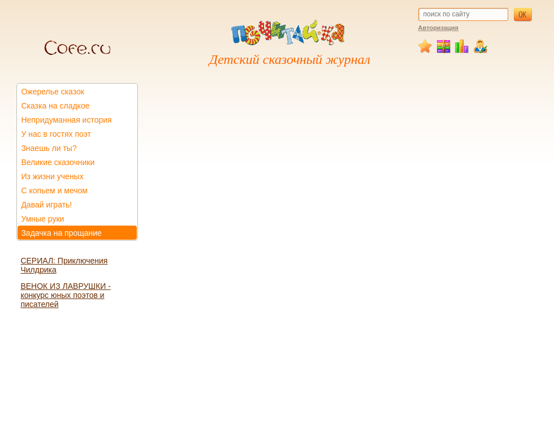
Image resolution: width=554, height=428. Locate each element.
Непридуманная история (66, 119)
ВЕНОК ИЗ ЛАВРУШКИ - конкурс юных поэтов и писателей (65, 295)
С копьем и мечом (54, 190)
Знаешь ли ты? (48, 148)
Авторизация (438, 27)
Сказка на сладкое (55, 105)
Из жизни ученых (52, 176)
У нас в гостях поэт (56, 134)
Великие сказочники (57, 162)
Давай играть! (46, 204)
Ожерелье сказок (52, 91)
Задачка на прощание (61, 232)
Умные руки (42, 218)
